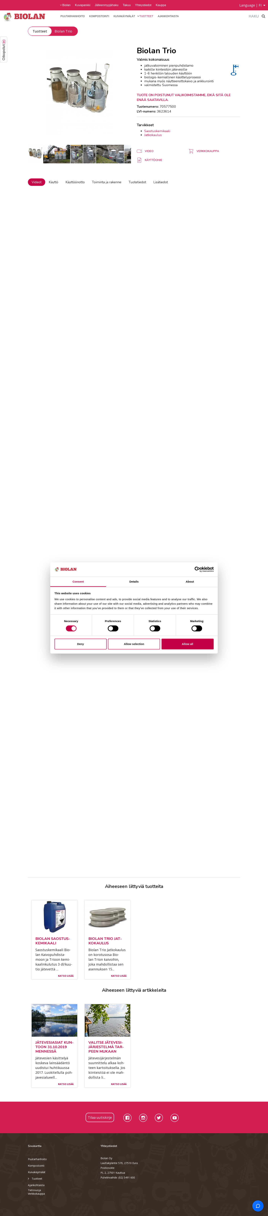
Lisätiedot (160, 182)
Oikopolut (3, 52)
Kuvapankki (82, 5)
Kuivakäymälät (124, 16)
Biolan (66, 5)
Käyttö (53, 182)
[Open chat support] (258, 1206)
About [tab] (190, 581)
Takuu (127, 5)
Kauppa (161, 5)
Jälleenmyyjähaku (106, 5)
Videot (37, 182)
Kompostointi (99, 16)
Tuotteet (146, 16)
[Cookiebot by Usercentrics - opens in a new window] (197, 569)
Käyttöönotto (75, 182)
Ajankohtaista (168, 16)
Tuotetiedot (137, 182)
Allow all (187, 644)
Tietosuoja (34, 1190)
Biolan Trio (63, 31)
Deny (80, 644)
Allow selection (134, 644)
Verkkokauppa (36, 1193)
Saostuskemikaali (157, 131)
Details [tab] (134, 581)
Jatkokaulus (153, 135)
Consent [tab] (78, 581)
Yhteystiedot (143, 5)
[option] (79, 92)
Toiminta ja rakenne (106, 182)
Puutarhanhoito (72, 16)
